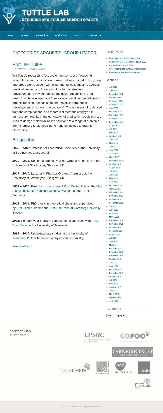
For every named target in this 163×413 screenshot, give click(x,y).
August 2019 (114, 126)
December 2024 (116, 94)
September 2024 (116, 101)
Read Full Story (21, 246)
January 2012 (115, 287)
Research (40, 35)
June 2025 (113, 90)
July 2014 (113, 238)
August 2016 (114, 168)
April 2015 (113, 213)
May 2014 (113, 245)
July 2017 (113, 147)
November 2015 (116, 196)
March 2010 (114, 294)
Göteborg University (87, 208)
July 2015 (113, 206)
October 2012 (115, 276)
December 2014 (116, 220)
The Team (24, 35)
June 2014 (113, 241)
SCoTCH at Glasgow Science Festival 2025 (127, 62)
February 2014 (115, 248)
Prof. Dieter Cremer (29, 208)
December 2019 (116, 122)
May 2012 (113, 284)
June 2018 (113, 140)
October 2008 (115, 298)
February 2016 (115, 185)
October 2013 (115, 259)
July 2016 (113, 171)
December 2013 (116, 252)
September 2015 (116, 203)
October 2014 (115, 227)
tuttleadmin (20, 68)
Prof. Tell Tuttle (27, 64)
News (76, 35)
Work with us (94, 35)
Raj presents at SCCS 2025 (121, 65)
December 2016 (116, 161)
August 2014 (114, 234)
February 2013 (115, 269)
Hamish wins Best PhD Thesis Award (125, 72)
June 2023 (113, 108)
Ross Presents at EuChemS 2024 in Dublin (127, 69)
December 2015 (116, 192)
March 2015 (114, 217)
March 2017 (114, 157)
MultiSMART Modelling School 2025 (124, 58)
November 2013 (116, 255)
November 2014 (116, 224)
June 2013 (113, 266)
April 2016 (113, 182)
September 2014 (116, 231)
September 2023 (116, 105)
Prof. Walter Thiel (75, 186)
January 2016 (115, 189)
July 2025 (113, 87)
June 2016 (113, 175)
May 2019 (113, 133)
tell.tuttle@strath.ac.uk (19, 335)
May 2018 (113, 143)
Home (10, 35)
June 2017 (113, 150)
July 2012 (113, 280)
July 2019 (113, 129)
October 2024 (115, 98)
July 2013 (113, 262)
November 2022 (116, 115)
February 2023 (115, 112)
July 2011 (113, 291)
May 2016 (113, 178)
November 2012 (116, 273)
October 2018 (115, 136)
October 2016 (115, 164)
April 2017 (113, 154)
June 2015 (113, 210)
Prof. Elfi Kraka (59, 208)
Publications (61, 35)
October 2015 (115, 199)
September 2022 (116, 119)
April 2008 (113, 301)
